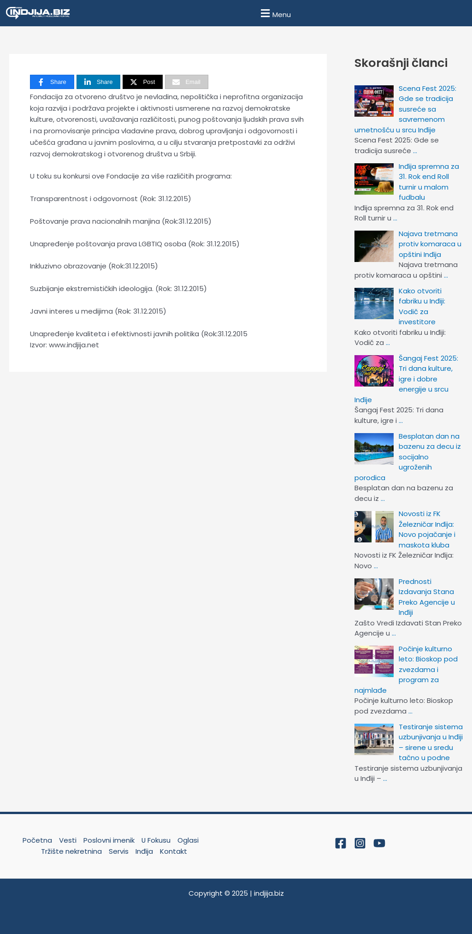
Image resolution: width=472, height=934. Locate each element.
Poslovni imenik (108, 840)
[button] (274, 13)
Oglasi (188, 840)
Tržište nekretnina (71, 851)
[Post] (142, 82)
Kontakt (173, 851)
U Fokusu (156, 840)
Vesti (67, 840)
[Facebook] (340, 843)
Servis (119, 851)
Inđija (144, 851)
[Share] (52, 82)
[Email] (186, 82)
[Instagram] (360, 843)
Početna (37, 840)
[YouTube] (379, 843)
